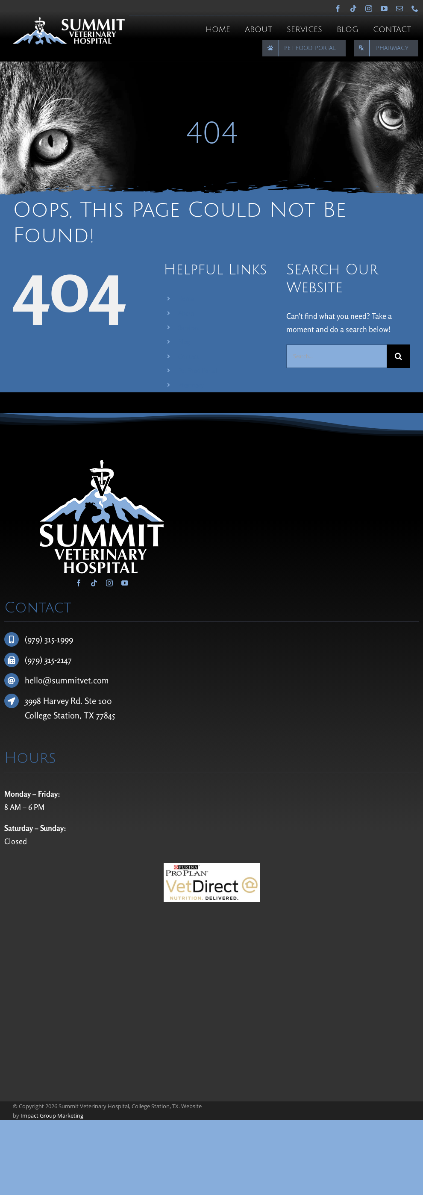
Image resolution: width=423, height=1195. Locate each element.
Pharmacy (190, 385)
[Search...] (336, 356)
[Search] (398, 356)
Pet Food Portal (197, 370)
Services (188, 327)
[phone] (414, 8)
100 (105, 700)
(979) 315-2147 (48, 659)
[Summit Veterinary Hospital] (69, 21)
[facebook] (338, 8)
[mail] (399, 8)
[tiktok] (353, 8)
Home (186, 298)
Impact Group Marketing (52, 1115)
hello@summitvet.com (67, 680)
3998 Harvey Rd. (55, 700)
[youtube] (384, 8)
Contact (188, 356)
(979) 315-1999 (49, 639)
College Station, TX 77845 (70, 715)
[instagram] (368, 8)
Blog (184, 341)
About (186, 313)
